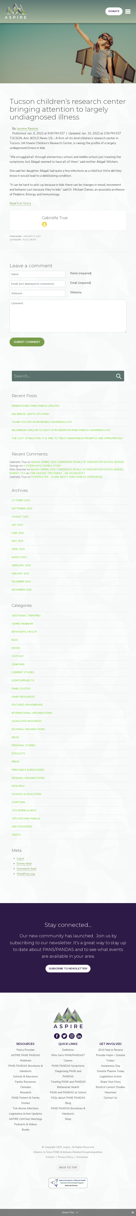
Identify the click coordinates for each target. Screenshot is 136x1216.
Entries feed (24, 863)
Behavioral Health (24, 631)
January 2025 (20, 573)
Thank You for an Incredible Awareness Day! (42, 422)
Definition (68, 1050)
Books (16, 648)
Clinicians (18, 664)
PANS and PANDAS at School (68, 1092)
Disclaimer (82, 1157)
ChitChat (18, 656)
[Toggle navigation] (128, 11)
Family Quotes (21, 688)
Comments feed (26, 868)
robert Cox (17, 473)
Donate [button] (114, 11)
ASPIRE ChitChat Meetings (25, 1119)
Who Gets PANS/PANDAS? (68, 1055)
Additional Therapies (26, 615)
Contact (50, 1157)
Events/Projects (23, 680)
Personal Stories (23, 745)
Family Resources (23, 697)
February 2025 (21, 565)
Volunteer (110, 1092)
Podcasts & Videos (25, 1124)
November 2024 (22, 589)
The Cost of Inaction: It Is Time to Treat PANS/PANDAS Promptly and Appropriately (67, 438)
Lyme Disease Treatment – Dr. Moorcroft (57, 473)
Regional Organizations (28, 778)
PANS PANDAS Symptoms (68, 1066)
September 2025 (22, 508)
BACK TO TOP (68, 1167)
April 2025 (18, 549)
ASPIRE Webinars (23, 623)
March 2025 (19, 557)
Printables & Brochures (28, 770)
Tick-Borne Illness (24, 810)
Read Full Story (20, 203)
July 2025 (17, 525)
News (33, 239)
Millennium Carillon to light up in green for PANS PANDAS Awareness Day (61, 430)
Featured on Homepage (27, 704)
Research (18, 786)
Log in (20, 858)
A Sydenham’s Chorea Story (42, 466)
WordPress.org (26, 874)
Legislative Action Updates (25, 1113)
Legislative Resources (27, 721)
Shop (68, 1119)
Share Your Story (110, 1082)
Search (118, 376)
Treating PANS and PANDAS (68, 1082)
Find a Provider (25, 1050)
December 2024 (21, 581)
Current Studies (23, 672)
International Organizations (32, 713)
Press (15, 761)
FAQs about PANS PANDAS (68, 1098)
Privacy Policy (65, 1157)
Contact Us (110, 1098)
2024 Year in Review (110, 1050)
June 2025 (18, 533)
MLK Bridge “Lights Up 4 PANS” (31, 414)
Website (76, 292)
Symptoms (18, 802)
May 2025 (17, 541)
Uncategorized (22, 826)
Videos (16, 834)
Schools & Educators (26, 794)
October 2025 (21, 500)
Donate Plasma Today (110, 1071)
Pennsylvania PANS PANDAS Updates (36, 406)
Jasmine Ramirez (27, 129)
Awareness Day (110, 1066)
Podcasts (18, 753)
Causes (68, 1060)
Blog (26, 239)
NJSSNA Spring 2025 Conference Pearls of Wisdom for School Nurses (77, 462)
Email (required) (80, 283)
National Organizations (28, 729)
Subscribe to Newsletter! (68, 968)
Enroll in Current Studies (110, 1087)
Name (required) (81, 273)
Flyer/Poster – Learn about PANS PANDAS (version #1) (67, 477)
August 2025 (20, 516)
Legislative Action (111, 1076)
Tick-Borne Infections (26, 1108)
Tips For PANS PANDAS (26, 818)
